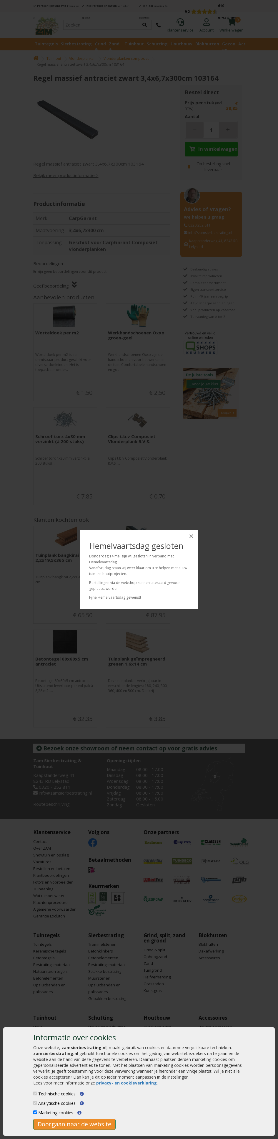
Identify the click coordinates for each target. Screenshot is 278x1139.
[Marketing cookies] (35, 1112)
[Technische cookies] (35, 1093)
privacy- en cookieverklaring (126, 1083)
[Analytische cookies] (35, 1103)
